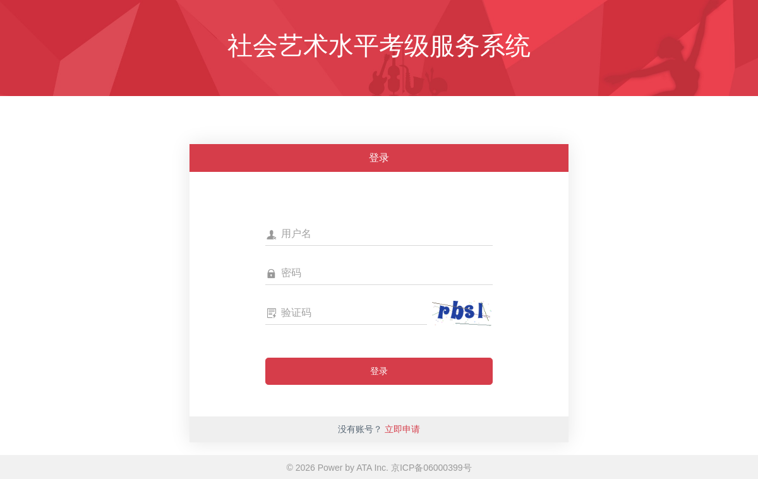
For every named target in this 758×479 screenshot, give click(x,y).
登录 (379, 371)
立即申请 (402, 429)
